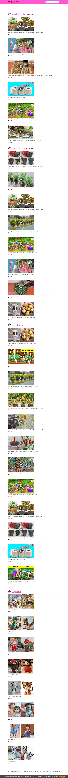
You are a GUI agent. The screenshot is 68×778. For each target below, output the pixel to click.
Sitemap (10, 773)
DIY (23, 2)
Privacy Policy (15, 773)
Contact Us (21, 773)
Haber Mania (14, 2)
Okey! (63, 776)
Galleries (27, 2)
